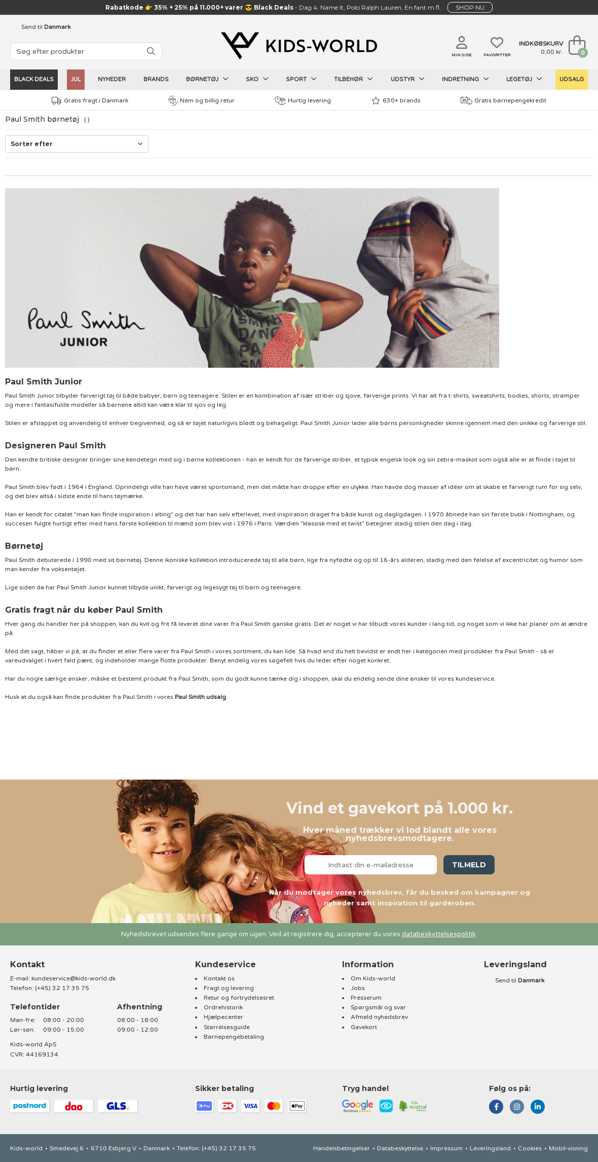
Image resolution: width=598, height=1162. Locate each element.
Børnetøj (207, 79)
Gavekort (364, 1027)
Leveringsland (490, 1148)
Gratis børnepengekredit (503, 100)
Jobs (358, 988)
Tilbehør (353, 79)
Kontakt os (219, 978)
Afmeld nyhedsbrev (379, 1016)
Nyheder (112, 79)
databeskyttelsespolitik (439, 934)
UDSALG (571, 79)
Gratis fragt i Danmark (90, 100)
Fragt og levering (229, 988)
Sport (301, 79)
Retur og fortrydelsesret (239, 997)
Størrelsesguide (227, 1027)
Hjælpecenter (223, 1016)
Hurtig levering (303, 100)
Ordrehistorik (223, 1007)
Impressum (446, 1148)
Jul (76, 79)
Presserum (366, 997)
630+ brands (396, 100)
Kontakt (27, 964)
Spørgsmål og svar (378, 1007)
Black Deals (34, 79)
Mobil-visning (568, 1148)
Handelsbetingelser (341, 1148)
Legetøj (524, 79)
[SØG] (151, 51)
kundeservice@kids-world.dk (73, 978)
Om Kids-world (373, 978)
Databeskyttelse (400, 1148)
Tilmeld (469, 864)
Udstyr (408, 79)
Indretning (465, 79)
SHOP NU (470, 7)
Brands (156, 79)
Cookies (530, 1148)
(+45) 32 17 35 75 (62, 988)
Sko (257, 79)
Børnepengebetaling (234, 1036)
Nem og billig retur (201, 100)
